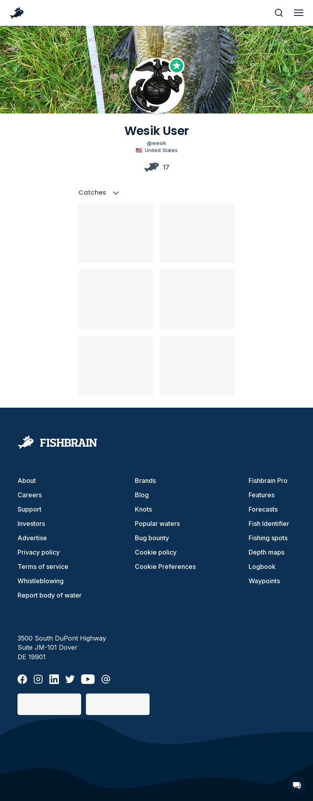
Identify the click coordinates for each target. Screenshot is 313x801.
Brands (145, 481)
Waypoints (264, 581)
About (26, 481)
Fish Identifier (269, 523)
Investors (31, 523)
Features (261, 495)
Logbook (262, 566)
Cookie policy (156, 552)
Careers (29, 495)
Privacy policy (38, 552)
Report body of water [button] (49, 595)
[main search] (278, 12)
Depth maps (266, 552)
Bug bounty (152, 538)
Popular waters (157, 523)
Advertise (32, 538)
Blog (142, 495)
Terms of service (42, 566)
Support (29, 509)
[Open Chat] (297, 785)
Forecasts (263, 509)
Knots (143, 509)
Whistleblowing (40, 581)
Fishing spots (268, 538)
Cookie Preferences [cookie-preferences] (165, 566)
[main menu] (298, 13)
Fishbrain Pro (268, 481)
